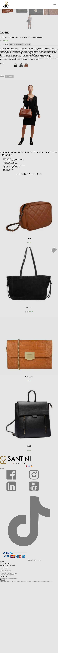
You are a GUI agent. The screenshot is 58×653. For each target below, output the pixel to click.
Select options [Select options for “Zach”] (3, 458)
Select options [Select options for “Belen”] (3, 319)
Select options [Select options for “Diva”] (3, 250)
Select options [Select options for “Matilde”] (3, 389)
